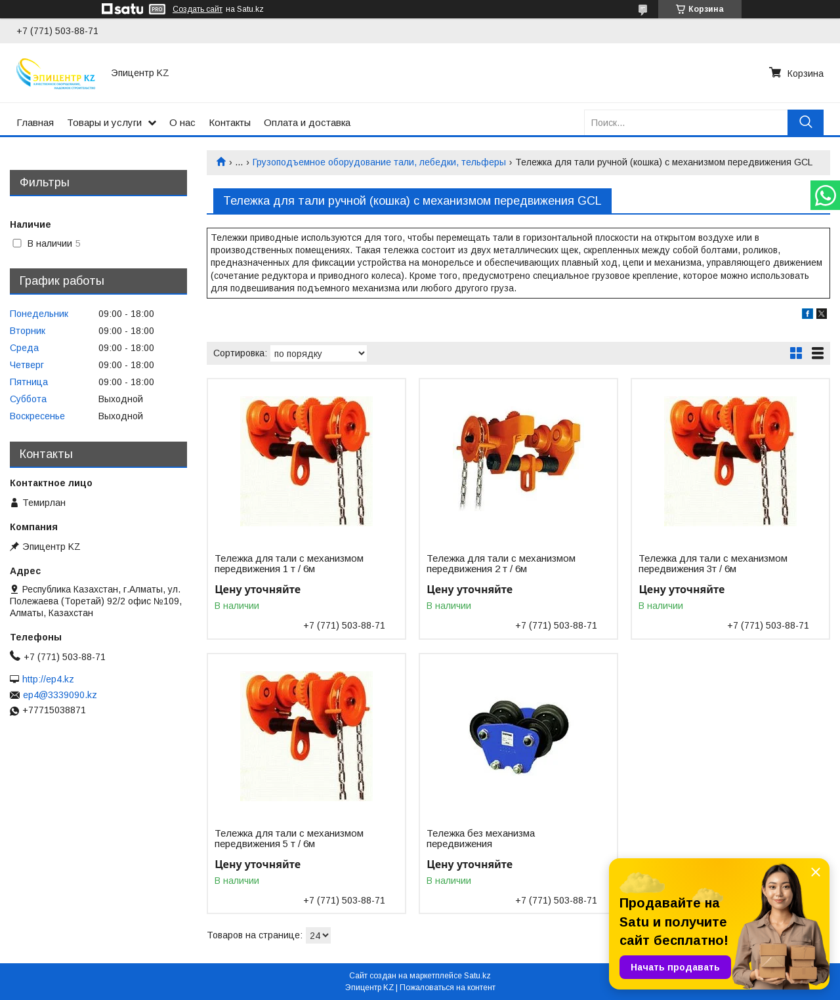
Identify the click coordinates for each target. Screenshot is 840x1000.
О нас (182, 122)
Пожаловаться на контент (447, 987)
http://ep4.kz (48, 679)
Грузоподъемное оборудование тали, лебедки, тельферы (379, 162)
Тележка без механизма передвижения (481, 838)
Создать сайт (197, 9)
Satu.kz (477, 975)
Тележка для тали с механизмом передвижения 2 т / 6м (501, 563)
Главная (35, 122)
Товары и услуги (104, 122)
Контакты (230, 122)
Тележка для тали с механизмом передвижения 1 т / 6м (289, 563)
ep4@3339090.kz (60, 695)
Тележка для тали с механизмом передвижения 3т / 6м (713, 563)
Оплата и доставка (307, 122)
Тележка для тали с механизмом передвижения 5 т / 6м (289, 838)
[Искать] (806, 122)
